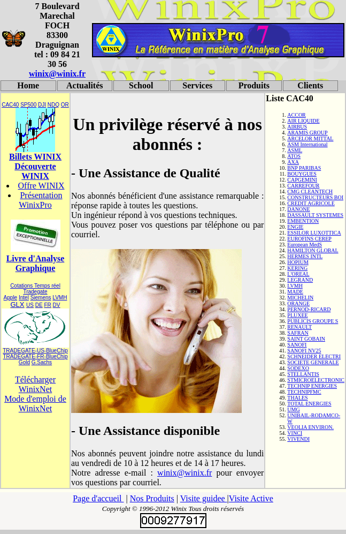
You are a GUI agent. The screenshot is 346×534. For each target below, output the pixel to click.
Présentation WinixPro (40, 200)
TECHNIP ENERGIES (312, 386)
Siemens (40, 297)
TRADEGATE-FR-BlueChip (35, 356)
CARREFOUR (303, 186)
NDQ (53, 105)
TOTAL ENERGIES (309, 404)
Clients (310, 85)
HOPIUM (297, 262)
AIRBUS (297, 127)
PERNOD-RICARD (308, 309)
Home (28, 85)
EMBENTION (303, 221)
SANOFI (296, 345)
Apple (11, 297)
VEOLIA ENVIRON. (310, 427)
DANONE (298, 209)
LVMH (59, 297)
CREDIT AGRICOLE (310, 203)
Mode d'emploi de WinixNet (35, 403)
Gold (24, 362)
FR (47, 305)
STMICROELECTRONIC (315, 380)
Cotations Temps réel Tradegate (35, 289)
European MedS (304, 244)
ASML (294, 150)
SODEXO (298, 368)
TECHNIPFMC (304, 392)
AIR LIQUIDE (303, 121)
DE (39, 305)
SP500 (28, 105)
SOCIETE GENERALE (313, 362)
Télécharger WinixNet (35, 384)
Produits (254, 85)
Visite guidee (203, 498)
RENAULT (299, 327)
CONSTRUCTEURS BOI (315, 197)
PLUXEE (297, 315)
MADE (295, 292)
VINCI (294, 433)
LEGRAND (300, 280)
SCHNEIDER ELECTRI (314, 356)
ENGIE (295, 227)
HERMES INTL (304, 256)
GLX (17, 304)
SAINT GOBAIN (306, 339)
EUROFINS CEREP (309, 239)
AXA (293, 162)
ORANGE (298, 303)
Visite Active (251, 498)
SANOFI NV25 (304, 351)
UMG (293, 409)
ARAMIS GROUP (307, 133)
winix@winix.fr (57, 73)
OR (65, 105)
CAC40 (10, 105)
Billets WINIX (35, 156)
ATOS (294, 156)
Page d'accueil (98, 498)
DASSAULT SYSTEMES (315, 215)
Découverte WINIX (35, 171)
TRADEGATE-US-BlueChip (35, 351)
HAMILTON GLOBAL (312, 250)
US (30, 305)
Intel (24, 297)
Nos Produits (152, 498)
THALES (297, 398)
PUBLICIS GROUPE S (312, 321)
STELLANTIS (303, 374)
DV (56, 305)
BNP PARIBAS (304, 168)
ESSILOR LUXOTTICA (314, 233)
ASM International (307, 144)
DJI (42, 105)
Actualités (84, 85)
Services (197, 85)
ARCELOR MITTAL (310, 138)
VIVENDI (298, 439)
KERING (297, 268)
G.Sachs (42, 362)
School (141, 85)
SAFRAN (297, 333)
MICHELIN (300, 297)
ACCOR (296, 115)
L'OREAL (298, 274)
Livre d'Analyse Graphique (35, 263)
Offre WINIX (41, 185)
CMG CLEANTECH (310, 191)
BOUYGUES (301, 174)
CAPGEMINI (302, 180)
